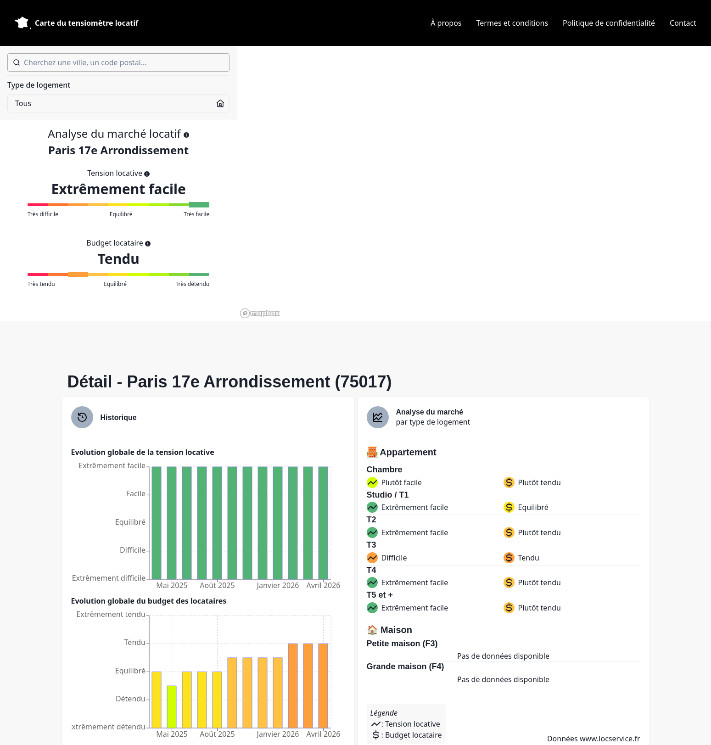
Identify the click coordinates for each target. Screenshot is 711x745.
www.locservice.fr (610, 739)
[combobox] (118, 62)
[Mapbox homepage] (260, 313)
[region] (474, 183)
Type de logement (38, 85)
